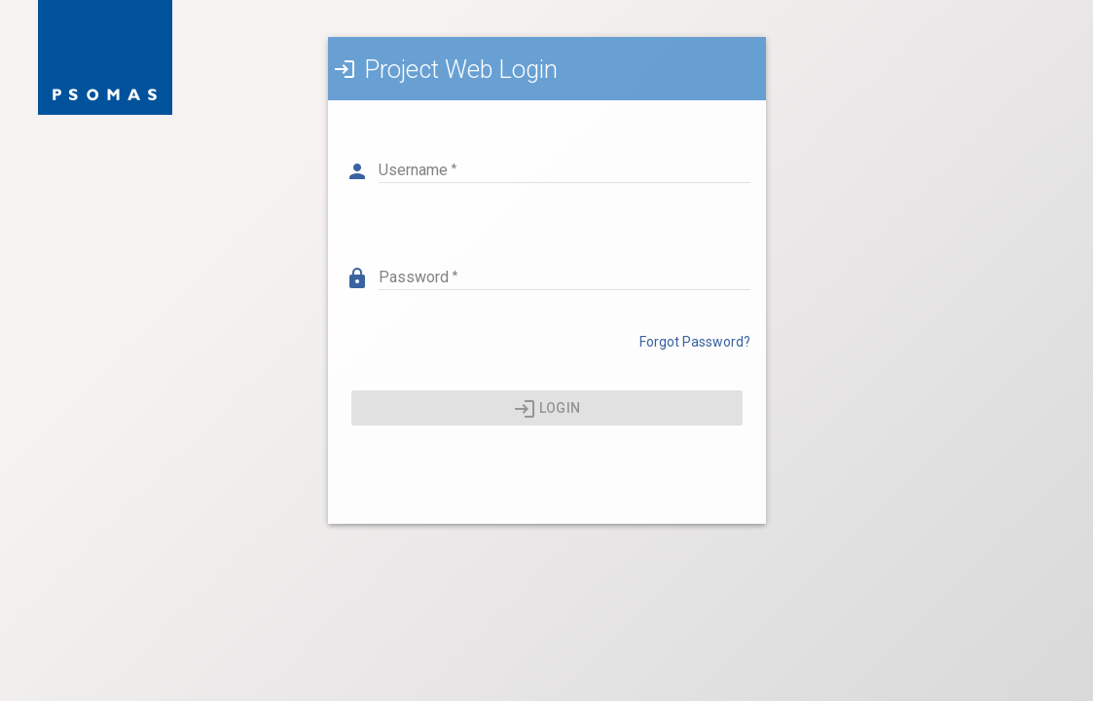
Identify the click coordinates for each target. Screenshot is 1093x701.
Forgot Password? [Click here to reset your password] (694, 342)
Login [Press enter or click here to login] (546, 409)
